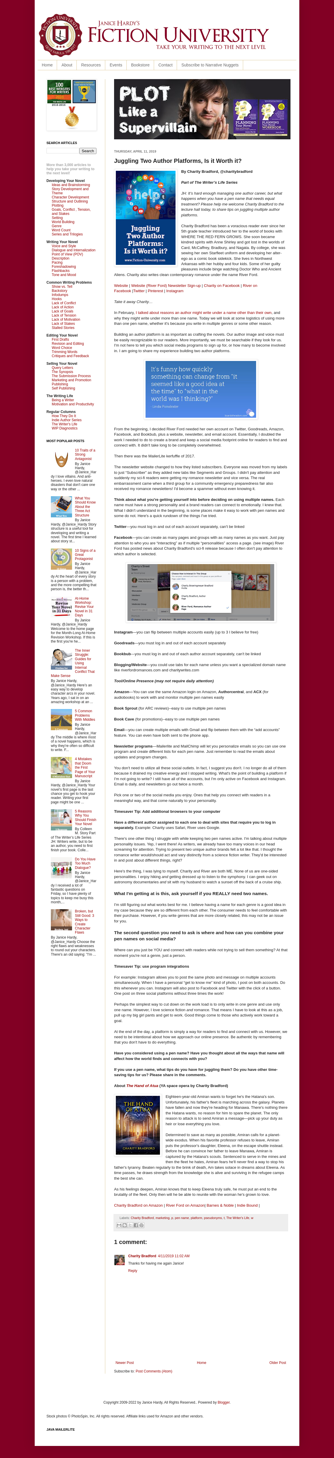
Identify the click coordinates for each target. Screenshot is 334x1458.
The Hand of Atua (142, 1086)
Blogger (224, 1402)
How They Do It (64, 416)
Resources (91, 65)
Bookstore (140, 65)
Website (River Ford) (149, 285)
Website (121, 285)
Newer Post (125, 1363)
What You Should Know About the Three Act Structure (85, 506)
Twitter (139, 291)
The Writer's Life (237, 1218)
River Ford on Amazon (185, 1205)
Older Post (277, 1363)
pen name (182, 1218)
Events (116, 65)
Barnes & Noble (220, 1205)
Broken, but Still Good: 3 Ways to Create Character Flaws (84, 921)
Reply (132, 1271)
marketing (162, 1218)
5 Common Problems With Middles (85, 715)
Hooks (57, 299)
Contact (165, 65)
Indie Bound (247, 1205)
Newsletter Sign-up (184, 285)
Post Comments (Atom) (154, 1371)
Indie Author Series (66, 420)
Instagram (174, 291)
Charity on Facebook (222, 285)
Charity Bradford (142, 1218)
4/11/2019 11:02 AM (173, 1256)
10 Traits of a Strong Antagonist (85, 454)
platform (196, 1218)
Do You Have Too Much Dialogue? (85, 863)
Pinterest (155, 291)
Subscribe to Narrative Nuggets (210, 65)
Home (47, 65)
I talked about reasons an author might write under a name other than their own (204, 312)
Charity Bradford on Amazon (138, 1205)
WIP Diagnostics (65, 428)
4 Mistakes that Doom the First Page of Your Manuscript (85, 767)
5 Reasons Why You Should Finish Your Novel (85, 817)
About (66, 65)
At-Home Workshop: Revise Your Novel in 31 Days (84, 607)
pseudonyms (213, 1218)
